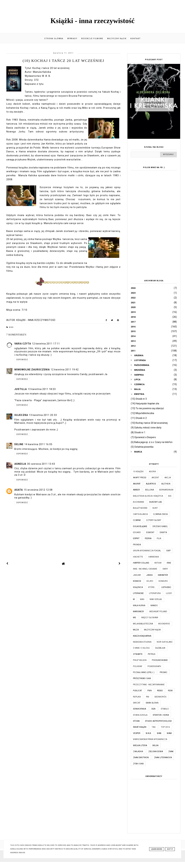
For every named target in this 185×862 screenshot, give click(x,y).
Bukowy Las (155, 502)
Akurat (137, 484)
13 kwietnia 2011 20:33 (43, 415)
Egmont (150, 532)
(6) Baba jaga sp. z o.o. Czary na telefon (151, 442)
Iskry (165, 569)
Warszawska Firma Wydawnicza (150, 739)
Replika (137, 697)
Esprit (136, 538)
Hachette (138, 557)
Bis (169, 496)
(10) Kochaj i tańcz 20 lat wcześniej (149, 423)
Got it (170, 849)
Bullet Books (140, 508)
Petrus (151, 654)
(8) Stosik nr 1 (138, 432)
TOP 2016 (165, 727)
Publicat (137, 690)
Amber (136, 490)
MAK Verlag (156, 599)
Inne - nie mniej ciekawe (145, 569)
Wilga (155, 745)
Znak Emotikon (141, 757)
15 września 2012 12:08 (38, 489)
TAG (154, 727)
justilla (20, 389)
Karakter (163, 575)
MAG (142, 599)
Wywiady (72, 38)
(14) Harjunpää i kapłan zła (145, 403)
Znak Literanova (163, 757)
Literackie (138, 593)
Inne (169, 563)
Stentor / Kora (161, 715)
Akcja (167, 477)
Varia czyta (22, 343)
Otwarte (138, 654)
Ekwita (163, 532)
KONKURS (163, 581)
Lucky (169, 593)
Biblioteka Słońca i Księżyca (148, 496)
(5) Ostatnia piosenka (142, 446)
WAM (169, 733)
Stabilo (165, 709)
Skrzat (136, 703)
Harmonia (153, 557)
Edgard (137, 532)
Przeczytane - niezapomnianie (149, 684)
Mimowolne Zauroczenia (32, 369)
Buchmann (138, 502)
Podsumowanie (160, 660)
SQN (153, 709)
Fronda (137, 544)
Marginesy (138, 611)
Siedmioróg (160, 697)
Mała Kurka (139, 605)
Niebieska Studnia (142, 642)
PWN (149, 690)
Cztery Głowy (153, 520)
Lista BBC (166, 587)
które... (152, 587)
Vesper (136, 733)
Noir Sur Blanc (165, 642)
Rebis (160, 690)
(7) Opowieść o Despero (143, 437)
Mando (154, 605)
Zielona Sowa (155, 751)
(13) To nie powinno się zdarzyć (147, 408)
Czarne (137, 520)
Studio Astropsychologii (158, 721)
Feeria (148, 538)
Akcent (155, 477)
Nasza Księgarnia (142, 636)
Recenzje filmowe (92, 38)
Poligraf (137, 666)
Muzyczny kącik (116, 38)
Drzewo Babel (160, 526)
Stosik (136, 721)
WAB (11, 327)
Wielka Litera (140, 745)
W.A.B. (149, 733)
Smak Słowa (152, 703)
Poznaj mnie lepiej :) (143, 672)
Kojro (150, 581)
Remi (170, 690)
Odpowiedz (22, 360)
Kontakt (135, 38)
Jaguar (137, 575)
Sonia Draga (139, 709)
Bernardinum (166, 490)
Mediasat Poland (158, 611)
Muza (136, 630)
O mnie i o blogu (141, 648)
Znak (170, 751)
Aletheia (165, 484)
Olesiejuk (160, 648)
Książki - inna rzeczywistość (93, 21)
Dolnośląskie (140, 526)
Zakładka (138, 751)
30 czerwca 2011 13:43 (41, 464)
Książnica (138, 587)
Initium (157, 563)
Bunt (155, 508)
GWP (168, 550)
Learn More (156, 849)
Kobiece (137, 581)
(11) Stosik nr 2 (139, 418)
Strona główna (53, 38)
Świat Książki (139, 727)
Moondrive (164, 624)
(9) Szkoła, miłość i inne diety (146, 427)
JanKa (149, 575)
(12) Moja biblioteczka (142, 413)
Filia (159, 538)
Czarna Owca (160, 514)
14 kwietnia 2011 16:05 (38, 444)
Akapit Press (139, 477)
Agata (18, 489)
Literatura (155, 593)
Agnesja (20, 464)
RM (147, 697)
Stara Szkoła (140, 715)
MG (134, 617)
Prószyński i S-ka (142, 678)
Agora (152, 471)
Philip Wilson (140, 660)
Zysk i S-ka (138, 764)
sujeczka (21, 415)
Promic (163, 672)
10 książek (138, 471)
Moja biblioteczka (143, 624)
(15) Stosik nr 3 (139, 398)
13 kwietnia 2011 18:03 (42, 389)
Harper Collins (141, 563)
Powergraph (154, 666)
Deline (18, 444)
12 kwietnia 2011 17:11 (46, 343)
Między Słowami (149, 617)
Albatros (151, 484)
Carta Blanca (140, 514)
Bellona (149, 490)
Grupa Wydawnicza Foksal (147, 550)
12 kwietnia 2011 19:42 (65, 369)
